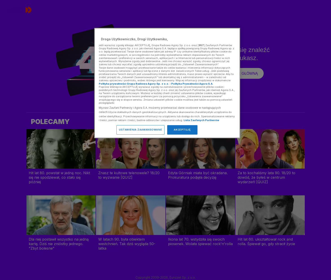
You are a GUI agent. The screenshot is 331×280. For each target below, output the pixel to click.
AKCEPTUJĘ (182, 129)
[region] (167, 83)
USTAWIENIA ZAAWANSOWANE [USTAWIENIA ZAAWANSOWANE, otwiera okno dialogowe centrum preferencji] (140, 129)
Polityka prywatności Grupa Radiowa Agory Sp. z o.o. (134, 83)
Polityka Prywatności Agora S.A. (192, 83)
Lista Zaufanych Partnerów (201, 120)
